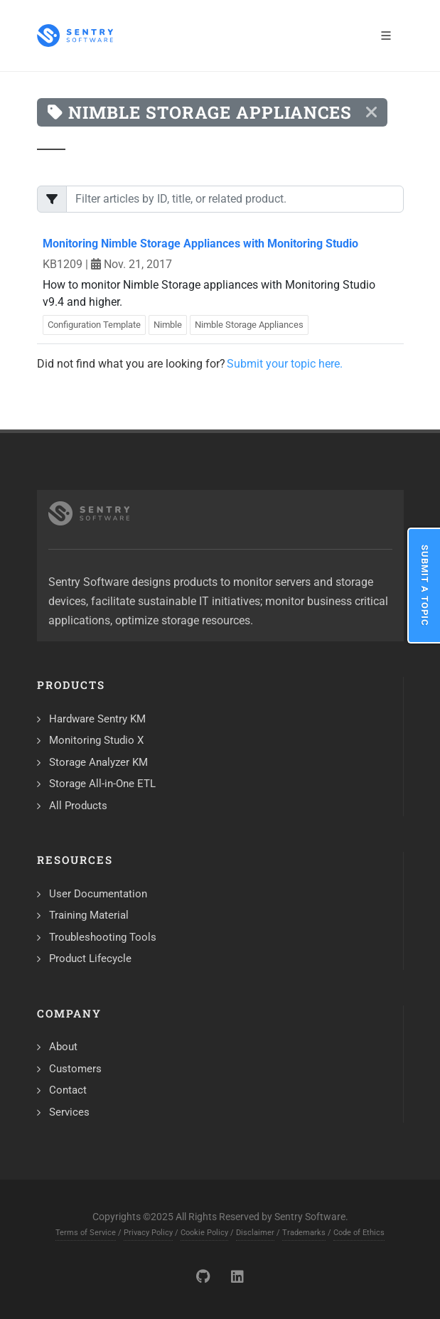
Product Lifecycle (90, 958)
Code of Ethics (359, 1232)
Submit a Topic (424, 585)
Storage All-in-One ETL (102, 783)
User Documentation (98, 893)
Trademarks (304, 1232)
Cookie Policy (204, 1232)
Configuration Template (94, 324)
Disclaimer (255, 1232)
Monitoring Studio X (96, 740)
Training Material (89, 915)
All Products (78, 805)
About (63, 1046)
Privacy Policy (148, 1232)
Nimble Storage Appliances (249, 324)
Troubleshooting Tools (102, 937)
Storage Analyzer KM (98, 762)
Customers (75, 1068)
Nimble (168, 324)
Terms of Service (85, 1232)
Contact (68, 1090)
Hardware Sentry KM (97, 718)
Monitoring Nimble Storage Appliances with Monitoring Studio (200, 243)
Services (69, 1112)
